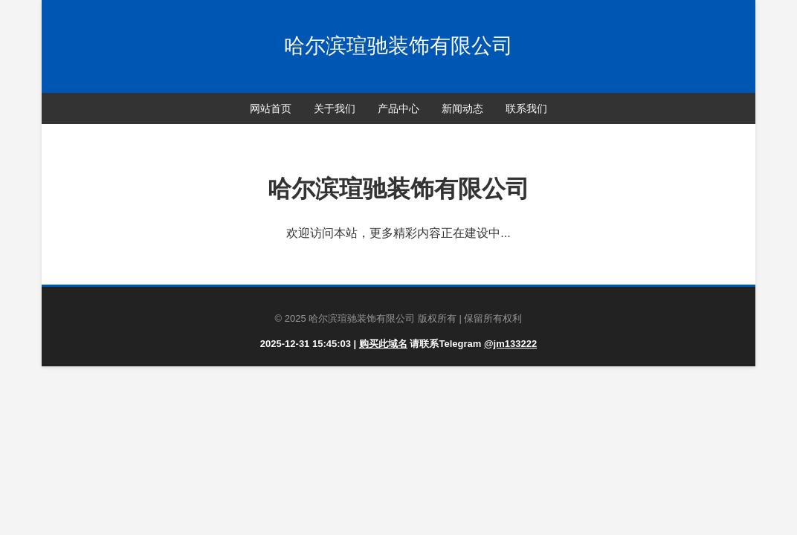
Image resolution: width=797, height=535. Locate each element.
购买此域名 (383, 343)
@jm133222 (510, 343)
